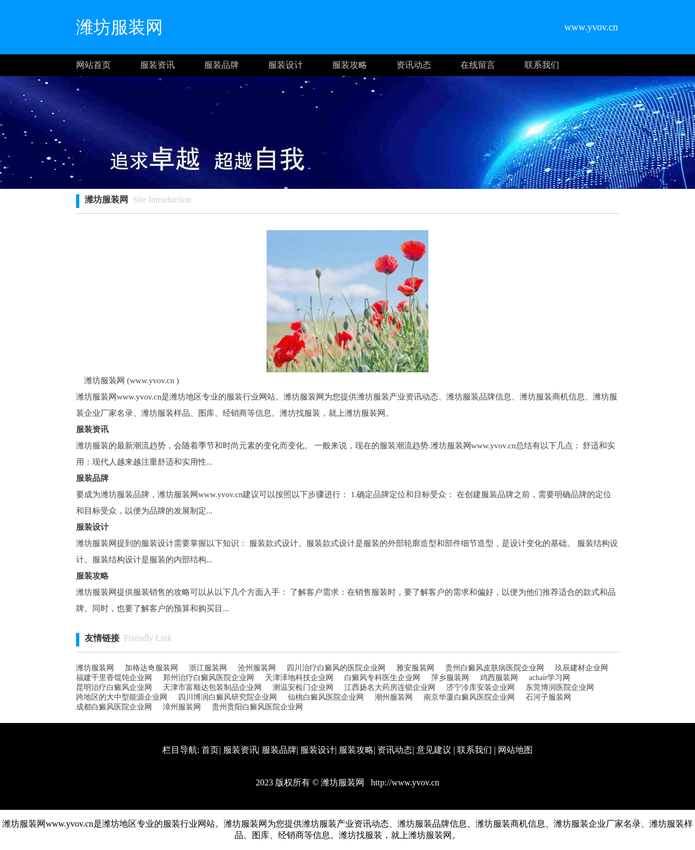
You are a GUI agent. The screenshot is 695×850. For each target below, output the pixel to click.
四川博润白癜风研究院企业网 (227, 697)
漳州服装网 (182, 707)
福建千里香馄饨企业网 (114, 678)
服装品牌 (221, 64)
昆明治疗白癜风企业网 (114, 687)
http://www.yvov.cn (404, 782)
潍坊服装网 (95, 668)
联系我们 (542, 64)
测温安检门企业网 (303, 687)
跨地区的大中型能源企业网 (121, 697)
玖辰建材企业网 (581, 668)
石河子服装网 (548, 697)
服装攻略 (349, 64)
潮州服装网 (394, 697)
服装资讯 (157, 64)
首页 (210, 749)
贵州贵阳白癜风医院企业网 (257, 707)
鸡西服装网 (499, 678)
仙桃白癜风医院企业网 (326, 697)
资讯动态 (413, 64)
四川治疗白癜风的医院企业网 (336, 668)
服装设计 (285, 64)
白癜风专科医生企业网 (382, 678)
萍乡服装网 (450, 678)
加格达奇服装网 (151, 668)
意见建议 (433, 749)
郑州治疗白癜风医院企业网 (208, 678)
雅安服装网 (415, 668)
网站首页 (93, 64)
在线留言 (477, 64)
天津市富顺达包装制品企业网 (212, 687)
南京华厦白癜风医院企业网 (469, 697)
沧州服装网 (257, 668)
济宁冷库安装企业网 (480, 687)
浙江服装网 (208, 668)
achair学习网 (549, 678)
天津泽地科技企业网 (299, 678)
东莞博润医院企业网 (560, 687)
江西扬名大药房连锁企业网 (389, 687)
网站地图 (515, 749)
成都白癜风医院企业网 (114, 707)
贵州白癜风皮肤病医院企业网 (494, 668)
